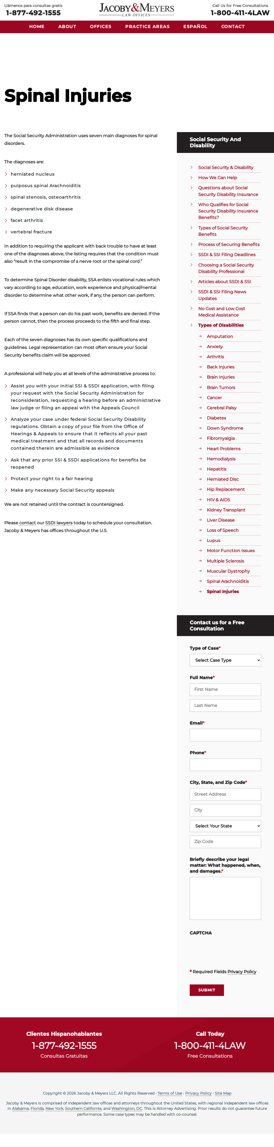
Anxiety (215, 359)
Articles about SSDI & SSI (224, 294)
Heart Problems (224, 461)
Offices (101, 26)
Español (195, 26)
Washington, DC (126, 1121)
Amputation (220, 349)
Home (37, 26)
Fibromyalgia (221, 451)
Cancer (214, 410)
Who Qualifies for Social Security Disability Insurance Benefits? (228, 224)
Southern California (83, 1121)
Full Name (202, 690)
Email (197, 735)
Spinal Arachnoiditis (228, 594)
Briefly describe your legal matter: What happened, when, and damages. (225, 878)
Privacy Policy (241, 984)
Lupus (213, 553)
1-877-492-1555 (33, 12)
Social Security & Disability (225, 180)
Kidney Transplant (226, 522)
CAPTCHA (201, 945)
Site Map (223, 1106)
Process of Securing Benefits (229, 257)
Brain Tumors (221, 400)
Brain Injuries (221, 389)
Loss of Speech (223, 543)
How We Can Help (217, 190)
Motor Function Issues (231, 563)
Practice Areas (147, 26)
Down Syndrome (225, 441)
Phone (198, 765)
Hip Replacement (226, 502)
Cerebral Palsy (222, 420)
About (67, 26)
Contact (233, 26)
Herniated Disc (223, 492)
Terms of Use (170, 1106)
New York (54, 1121)
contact (27, 535)
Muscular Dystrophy (228, 584)
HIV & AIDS (218, 512)
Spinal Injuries (223, 604)
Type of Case (205, 661)
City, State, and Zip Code (218, 795)
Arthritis (215, 369)
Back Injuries (220, 379)
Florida (37, 1121)
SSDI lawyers (59, 535)
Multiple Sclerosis (225, 573)
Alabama (20, 1121)
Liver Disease (221, 533)
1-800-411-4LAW (240, 12)
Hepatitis (216, 481)
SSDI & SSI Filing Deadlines (227, 267)
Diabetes (216, 430)
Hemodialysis (221, 471)
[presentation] (230, 962)
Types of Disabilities (221, 338)
